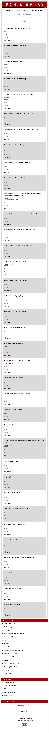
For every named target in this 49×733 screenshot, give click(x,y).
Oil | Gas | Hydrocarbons (11, 663)
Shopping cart (8, 695)
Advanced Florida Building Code (14, 633)
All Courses (7, 630)
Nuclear (6, 660)
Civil (5, 640)
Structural (7, 670)
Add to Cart (7, 40)
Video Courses (8, 673)
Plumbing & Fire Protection (12, 667)
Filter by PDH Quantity (24, 14)
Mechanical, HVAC (9, 657)
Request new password (25, 720)
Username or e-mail (24, 705)
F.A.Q (5, 689)
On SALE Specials (9, 623)
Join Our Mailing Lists (10, 692)
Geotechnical (8, 647)
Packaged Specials (10, 627)
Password (24, 711)
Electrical (7, 643)
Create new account (25, 718)
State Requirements (10, 685)
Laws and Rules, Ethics (11, 653)
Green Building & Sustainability (13, 650)
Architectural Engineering (11, 637)
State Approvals (9, 682)
